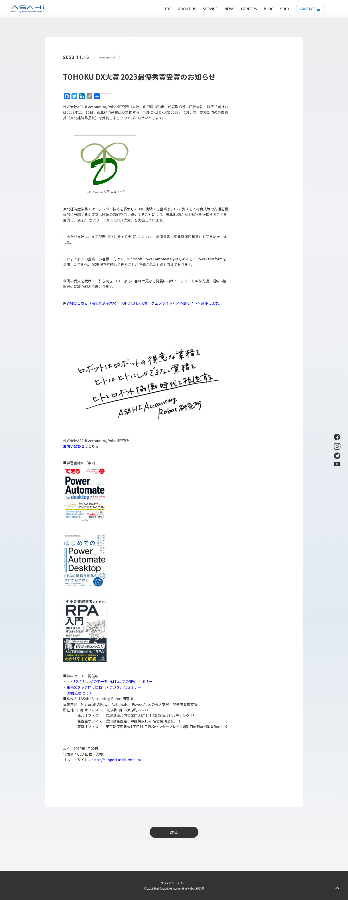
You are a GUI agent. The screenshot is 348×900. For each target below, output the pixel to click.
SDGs (282, 8)
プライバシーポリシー (174, 883)
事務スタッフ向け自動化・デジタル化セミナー (104, 687)
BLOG (267, 8)
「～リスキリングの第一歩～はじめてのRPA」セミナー (110, 681)
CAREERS (247, 8)
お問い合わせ (73, 446)
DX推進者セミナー (81, 693)
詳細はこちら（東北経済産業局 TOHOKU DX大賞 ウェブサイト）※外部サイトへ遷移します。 (144, 303)
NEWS (227, 8)
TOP (166, 8)
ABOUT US (185, 8)
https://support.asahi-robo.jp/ (116, 759)
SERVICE (208, 8)
